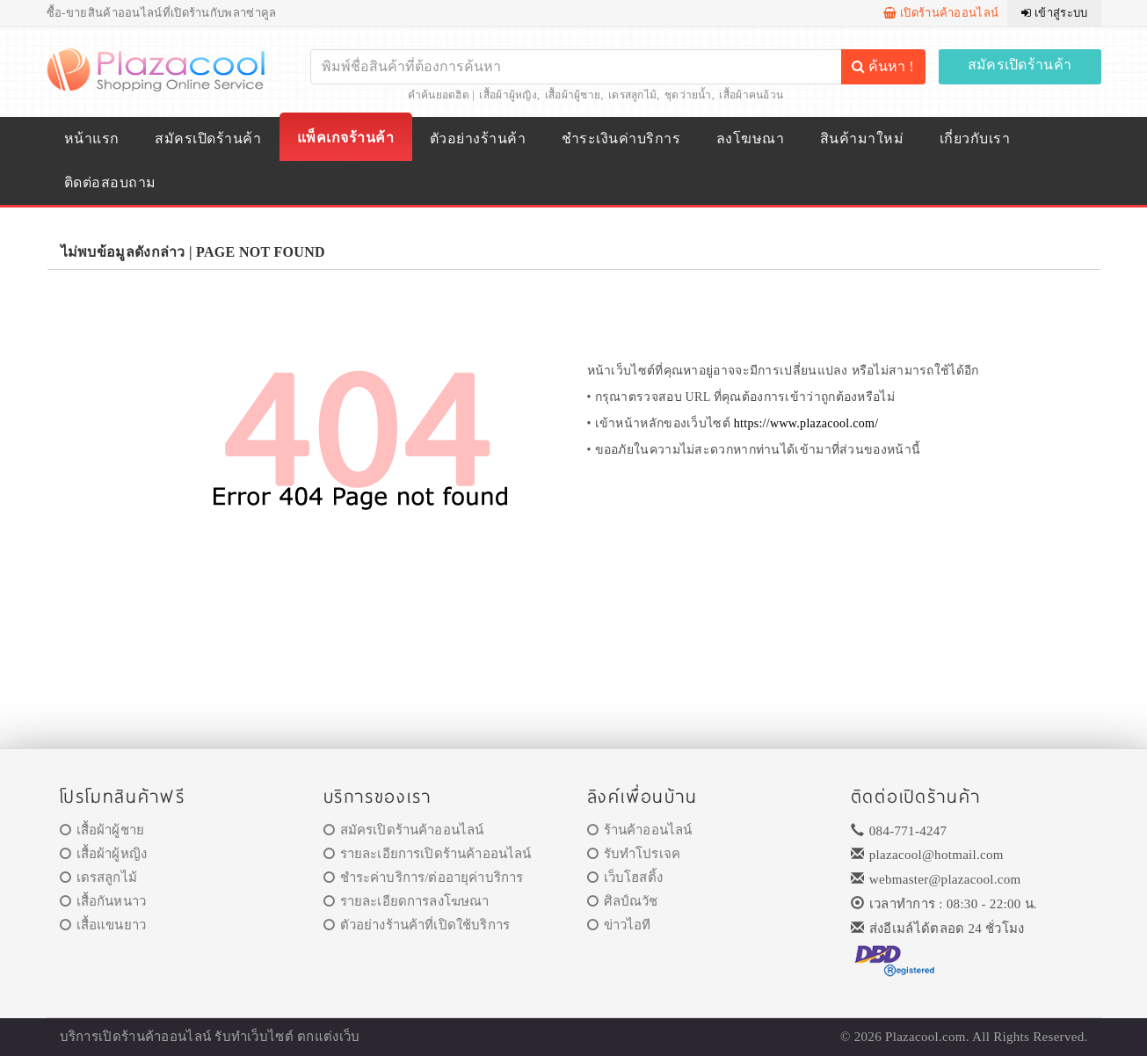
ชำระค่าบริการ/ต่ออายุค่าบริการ (423, 877)
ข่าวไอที (619, 925)
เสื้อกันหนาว (103, 901)
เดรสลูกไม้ (632, 95)
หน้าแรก (92, 138)
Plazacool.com (925, 1037)
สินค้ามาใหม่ (862, 138)
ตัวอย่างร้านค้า (478, 138)
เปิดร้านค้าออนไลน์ (940, 12)
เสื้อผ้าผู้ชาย (573, 95)
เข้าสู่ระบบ (1054, 12)
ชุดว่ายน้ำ (688, 95)
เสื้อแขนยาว (103, 925)
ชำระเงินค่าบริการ (621, 138)
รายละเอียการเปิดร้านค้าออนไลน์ (427, 854)
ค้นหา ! (882, 66)
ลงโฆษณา (750, 138)
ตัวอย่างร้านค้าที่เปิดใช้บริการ (416, 925)
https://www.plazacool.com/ (806, 423)
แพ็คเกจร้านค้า (345, 137)
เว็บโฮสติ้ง (625, 877)
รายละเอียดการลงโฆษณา (406, 901)
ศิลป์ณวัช (622, 901)
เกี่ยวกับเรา (975, 138)
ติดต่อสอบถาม (110, 182)
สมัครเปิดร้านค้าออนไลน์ (403, 830)
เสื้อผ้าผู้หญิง (508, 95)
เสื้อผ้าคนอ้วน (751, 95)
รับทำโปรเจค (634, 854)
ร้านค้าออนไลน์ (640, 830)
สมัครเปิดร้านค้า (1020, 64)
